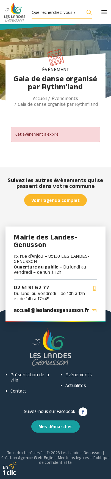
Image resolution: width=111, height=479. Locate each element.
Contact (18, 390)
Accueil (40, 98)
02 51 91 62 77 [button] (31, 287)
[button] (99, 12)
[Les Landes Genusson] (14, 12)
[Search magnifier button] (88, 12)
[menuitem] (64, 12)
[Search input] (57, 12)
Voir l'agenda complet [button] (55, 200)
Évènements (65, 98)
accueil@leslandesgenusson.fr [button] (51, 310)
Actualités (75, 385)
